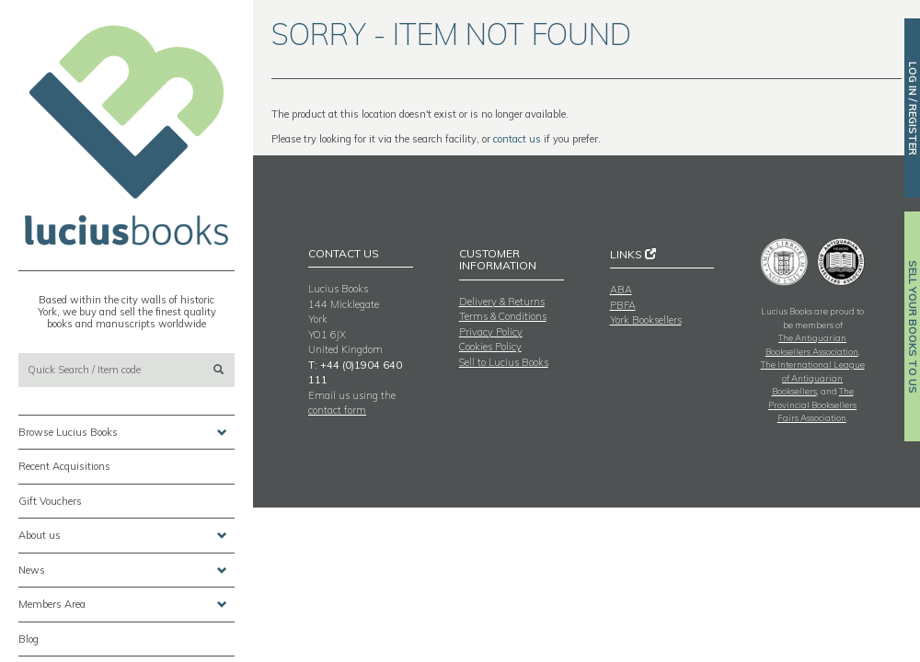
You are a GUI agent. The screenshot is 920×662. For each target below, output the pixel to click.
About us (122, 535)
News (122, 570)
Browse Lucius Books (122, 432)
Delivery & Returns (502, 301)
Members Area (122, 604)
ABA (621, 289)
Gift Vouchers (50, 501)
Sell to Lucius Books (503, 362)
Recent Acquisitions (64, 466)
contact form (337, 410)
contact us (517, 138)
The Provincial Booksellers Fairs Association (812, 404)
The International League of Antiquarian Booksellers (813, 377)
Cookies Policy (490, 346)
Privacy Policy (491, 331)
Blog (28, 639)
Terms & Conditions (502, 316)
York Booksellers (646, 320)
